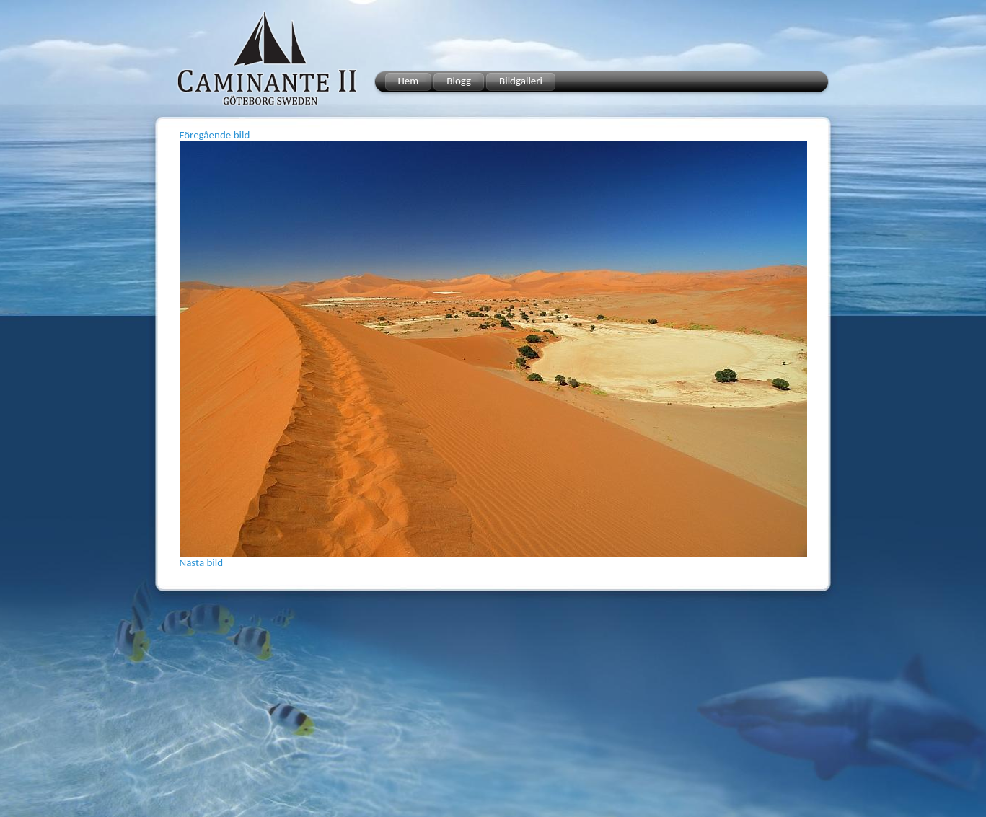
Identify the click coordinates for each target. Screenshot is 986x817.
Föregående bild (215, 134)
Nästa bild (202, 562)
